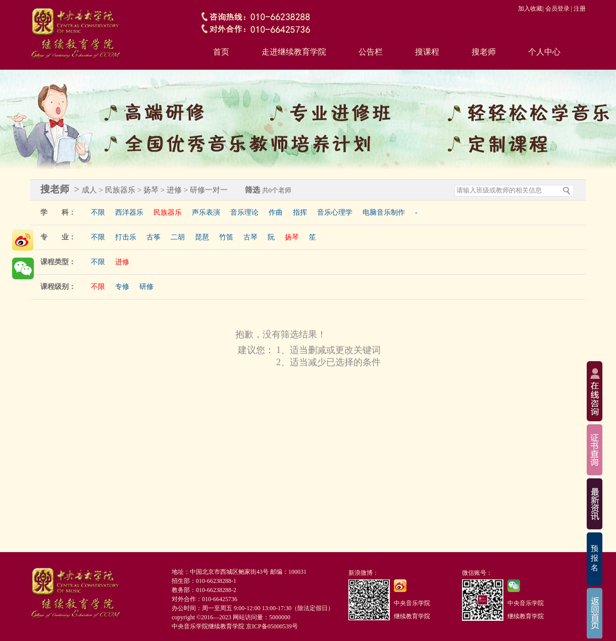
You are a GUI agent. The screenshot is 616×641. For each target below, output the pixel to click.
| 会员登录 (555, 8)
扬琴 (292, 237)
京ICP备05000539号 (272, 626)
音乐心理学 (334, 212)
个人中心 (544, 51)
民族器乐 (167, 212)
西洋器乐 (129, 212)
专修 (122, 286)
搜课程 (427, 51)
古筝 (153, 237)
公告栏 (370, 51)
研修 (146, 286)
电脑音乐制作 (384, 212)
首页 (221, 51)
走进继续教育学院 (294, 51)
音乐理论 (244, 212)
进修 (122, 262)
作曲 (276, 212)
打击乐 (125, 237)
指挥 (300, 212)
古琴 (250, 237)
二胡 (178, 237)
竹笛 (226, 237)
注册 (580, 8)
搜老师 (484, 51)
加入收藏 (530, 8)
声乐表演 (206, 212)
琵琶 (202, 237)
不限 (98, 212)
